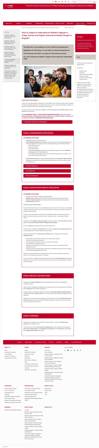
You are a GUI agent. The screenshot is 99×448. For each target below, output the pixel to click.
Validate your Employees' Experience (13, 402)
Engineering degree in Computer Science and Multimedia (10, 67)
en (94, 2)
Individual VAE (48, 388)
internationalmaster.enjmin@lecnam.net (85, 40)
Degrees (47, 347)
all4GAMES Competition (30, 352)
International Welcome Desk (31, 394)
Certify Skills (48, 385)
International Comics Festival (31, 364)
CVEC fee (81, 89)
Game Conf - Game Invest (30, 369)
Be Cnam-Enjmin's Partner (10, 388)
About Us (7, 347)
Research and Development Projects (13, 400)
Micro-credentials (48, 352)
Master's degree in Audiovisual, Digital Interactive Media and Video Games (10, 54)
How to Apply (29, 27)
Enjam (26, 362)
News (6, 350)
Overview (6, 32)
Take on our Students (9, 390)
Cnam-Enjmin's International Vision (32, 388)
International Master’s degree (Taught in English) (46, 27)
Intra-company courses (10, 398)
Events (27, 347)
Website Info (59, 342)
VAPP (46, 392)
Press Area (51, 342)
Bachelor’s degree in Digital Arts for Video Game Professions (9, 42)
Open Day (27, 356)
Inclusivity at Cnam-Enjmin (10, 358)
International (29, 385)
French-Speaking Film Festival (31, 365)
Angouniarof (27, 358)
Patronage (7, 394)
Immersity (27, 367)
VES (46, 394)
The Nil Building (8, 354)
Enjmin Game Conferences (31, 360)
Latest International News (30, 396)
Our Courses (47, 350)
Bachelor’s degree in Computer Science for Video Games (9, 36)
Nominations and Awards (40, 342)
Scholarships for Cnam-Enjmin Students (34, 392)
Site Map (67, 342)
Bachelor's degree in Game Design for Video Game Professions (10, 48)
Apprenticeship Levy (9, 392)
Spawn (26, 350)
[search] (79, 2)
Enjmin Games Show (29, 354)
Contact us (19, 342)
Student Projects (28, 342)
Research (7, 407)
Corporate (7, 385)
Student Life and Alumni (10, 356)
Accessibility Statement (76, 342)
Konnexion (5, 446)
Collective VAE (48, 390)
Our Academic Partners (30, 390)
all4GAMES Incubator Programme (12, 396)
